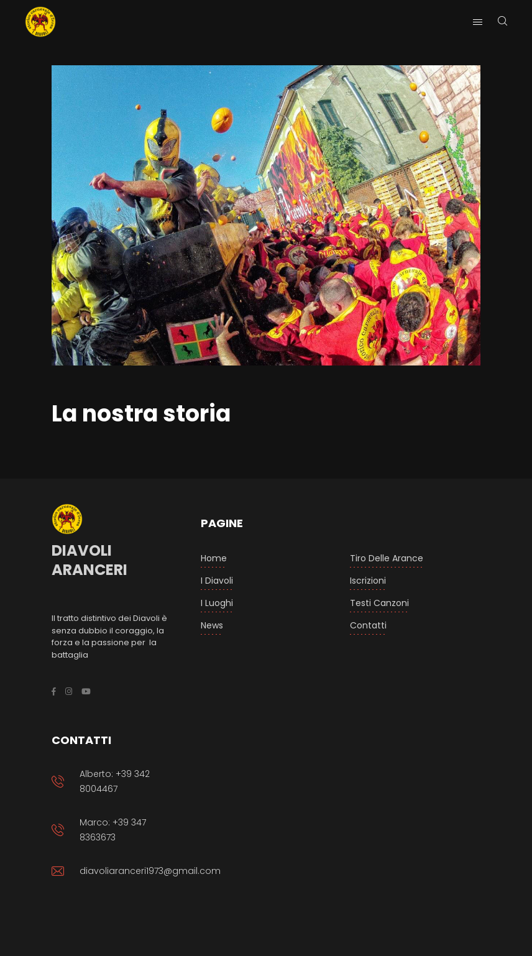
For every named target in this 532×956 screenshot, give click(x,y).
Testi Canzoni (379, 603)
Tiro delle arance (386, 558)
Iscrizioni (368, 580)
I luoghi (217, 603)
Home (214, 558)
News (212, 625)
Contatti (368, 625)
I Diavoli (217, 580)
